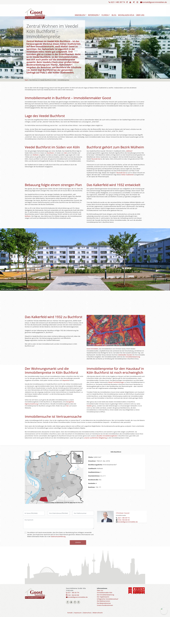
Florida (105, 15)
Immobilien (80, 15)
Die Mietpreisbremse (104, 603)
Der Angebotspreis (103, 597)
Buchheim (50, 153)
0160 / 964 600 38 (123, 520)
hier (67, 406)
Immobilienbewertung (132, 357)
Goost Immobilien (92, 349)
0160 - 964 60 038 (72, 595)
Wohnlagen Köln (126, 15)
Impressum (78, 613)
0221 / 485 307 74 (117, 2)
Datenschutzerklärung (58, 536)
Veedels (89, 406)
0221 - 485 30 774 (72, 593)
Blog (114, 15)
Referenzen (93, 15)
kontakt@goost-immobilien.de (153, 2)
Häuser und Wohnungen (116, 382)
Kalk (65, 153)
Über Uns (140, 15)
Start (26, 80)
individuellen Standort (125, 355)
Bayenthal (65, 380)
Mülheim (36, 155)
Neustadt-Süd (95, 159)
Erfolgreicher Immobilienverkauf (107, 599)
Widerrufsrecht (98, 613)
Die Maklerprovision (103, 601)
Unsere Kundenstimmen (105, 605)
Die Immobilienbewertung (105, 595)
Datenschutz (87, 613)
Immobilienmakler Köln (104, 593)
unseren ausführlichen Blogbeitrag (95, 438)
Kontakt (70, 613)
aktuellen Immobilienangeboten (106, 436)
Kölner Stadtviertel (127, 175)
